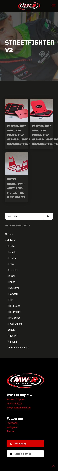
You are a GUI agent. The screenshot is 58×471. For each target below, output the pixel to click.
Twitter (10, 431)
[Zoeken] (48, 216)
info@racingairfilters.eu (19, 407)
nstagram (12, 427)
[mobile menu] (54, 6)
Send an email (20, 454)
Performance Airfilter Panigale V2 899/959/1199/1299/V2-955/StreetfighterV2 (22, 135)
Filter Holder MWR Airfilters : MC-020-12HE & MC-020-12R (16, 188)
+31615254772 (14, 403)
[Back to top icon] (52, 465)
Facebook (12, 423)
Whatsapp (18, 443)
